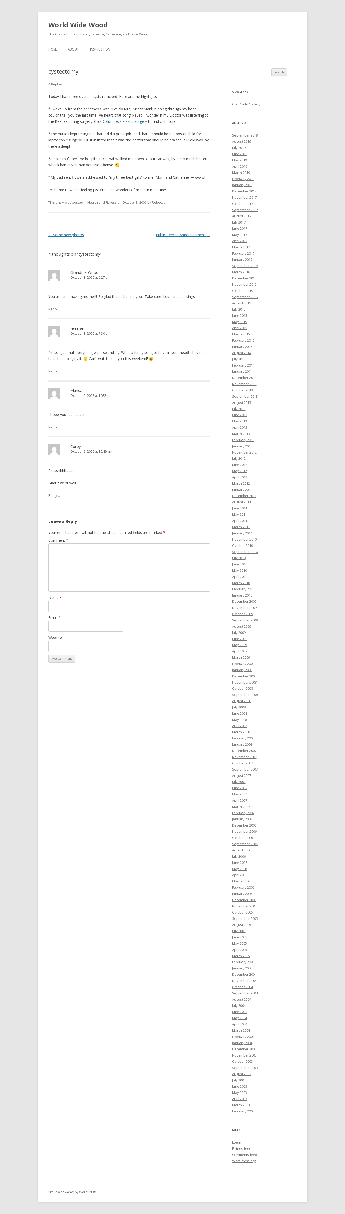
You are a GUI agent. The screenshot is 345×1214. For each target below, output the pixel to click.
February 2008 (243, 738)
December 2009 (244, 601)
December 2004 (244, 974)
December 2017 (244, 191)
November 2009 (244, 607)
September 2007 (245, 769)
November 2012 (244, 452)
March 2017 (241, 247)
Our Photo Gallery (246, 104)
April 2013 (239, 427)
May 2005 (239, 943)
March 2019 (241, 172)
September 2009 (245, 620)
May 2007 (239, 794)
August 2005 (241, 924)
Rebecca (158, 202)
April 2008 (239, 725)
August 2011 (241, 502)
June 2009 (239, 638)
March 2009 (241, 657)
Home (52, 49)
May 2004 (239, 1018)
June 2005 (239, 937)
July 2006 (239, 856)
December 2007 (244, 750)
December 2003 (244, 1049)
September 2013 (245, 396)
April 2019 (239, 166)
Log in (236, 1142)
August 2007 (241, 775)
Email (54, 617)
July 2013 (239, 408)
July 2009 (239, 632)
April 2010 (239, 576)
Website (55, 637)
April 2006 (239, 875)
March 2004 (241, 1030)
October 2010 (242, 545)
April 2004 (239, 1024)
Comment (58, 540)
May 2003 (239, 1092)
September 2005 (245, 918)
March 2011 (241, 527)
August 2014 (241, 352)
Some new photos (66, 234)
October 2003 (242, 1061)
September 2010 (245, 551)
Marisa (76, 390)
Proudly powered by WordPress (72, 1192)
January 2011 (242, 533)
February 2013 (243, 439)
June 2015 (239, 315)
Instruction (100, 49)
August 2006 (241, 850)
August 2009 (241, 626)
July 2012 (239, 458)
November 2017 (244, 197)
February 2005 (243, 962)
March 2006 (241, 881)
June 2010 (239, 564)
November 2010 (244, 539)
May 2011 (239, 514)
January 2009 (242, 669)
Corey (75, 446)
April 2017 (239, 241)
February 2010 (243, 589)
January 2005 (242, 968)
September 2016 (245, 265)
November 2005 (244, 906)
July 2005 (239, 931)
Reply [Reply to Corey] (52, 495)
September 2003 (245, 1067)
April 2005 (239, 949)
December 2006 (244, 825)
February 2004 (243, 1036)
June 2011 (239, 508)
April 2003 (239, 1098)
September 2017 (245, 209)
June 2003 (239, 1086)
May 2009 (239, 645)
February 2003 (243, 1111)
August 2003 (241, 1074)
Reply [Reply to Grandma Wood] (52, 309)
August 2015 (241, 303)
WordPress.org (244, 1161)
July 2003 (239, 1080)
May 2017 (239, 234)
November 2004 (244, 980)
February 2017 (243, 253)
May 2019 (239, 160)
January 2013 (242, 446)
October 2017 (242, 203)
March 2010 (241, 582)
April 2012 (239, 477)
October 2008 (242, 688)
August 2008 (241, 701)
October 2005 (242, 912)
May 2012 (239, 471)
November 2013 (244, 384)
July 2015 (239, 309)
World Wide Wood (77, 25)
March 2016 (241, 272)
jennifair (77, 328)
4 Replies (55, 84)
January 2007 (242, 819)
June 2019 (239, 154)
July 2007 (239, 781)
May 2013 (239, 421)
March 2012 (241, 483)
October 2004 (242, 987)
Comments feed (244, 1154)
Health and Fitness (102, 202)
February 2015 (243, 340)
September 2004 (245, 993)
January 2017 (242, 259)
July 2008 (239, 707)
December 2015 (244, 278)
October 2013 (242, 390)
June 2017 (239, 228)
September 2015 (245, 296)
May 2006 (239, 868)
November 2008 (244, 682)
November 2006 (244, 831)
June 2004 (239, 1011)
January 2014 (242, 371)
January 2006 (242, 893)
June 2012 (239, 464)
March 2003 (241, 1105)
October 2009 (242, 614)
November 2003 (244, 1055)
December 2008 (244, 676)
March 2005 (241, 955)
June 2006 (239, 862)
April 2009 (239, 651)
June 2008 (239, 713)
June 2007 (239, 788)
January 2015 (242, 346)
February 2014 (243, 365)
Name (55, 597)
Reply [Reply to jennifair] (52, 371)
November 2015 (244, 284)
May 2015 (239, 321)
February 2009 (243, 663)
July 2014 (239, 359)
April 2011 (239, 520)
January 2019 (242, 185)
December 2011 (244, 495)
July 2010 (239, 558)
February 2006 (243, 887)
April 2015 (239, 328)
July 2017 (239, 222)
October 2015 (242, 290)
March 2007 (241, 806)
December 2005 (244, 899)
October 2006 (242, 837)
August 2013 (241, 402)
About (73, 49)
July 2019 (239, 147)
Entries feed (241, 1148)
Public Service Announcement (183, 234)
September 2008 (245, 694)
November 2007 (244, 757)
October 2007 (242, 763)
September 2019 (245, 135)
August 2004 (241, 999)
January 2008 (242, 744)
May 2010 (239, 570)
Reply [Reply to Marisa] (52, 427)
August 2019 (241, 141)
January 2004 (242, 1042)
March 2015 (241, 334)
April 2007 (239, 800)
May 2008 (239, 719)
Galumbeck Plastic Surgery (125, 121)
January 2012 (242, 489)
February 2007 (243, 812)
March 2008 (241, 732)
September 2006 (245, 844)
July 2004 (239, 1005)
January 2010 (242, 595)
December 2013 (244, 377)
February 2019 (243, 178)
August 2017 (241, 216)
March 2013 (241, 433)
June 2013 (239, 415)
